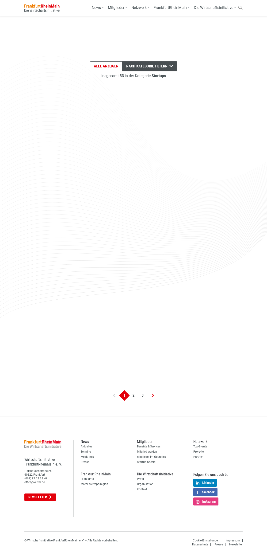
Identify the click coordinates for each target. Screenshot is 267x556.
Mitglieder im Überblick (151, 456)
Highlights (87, 479)
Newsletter (40, 497)
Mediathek (87, 456)
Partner (198, 456)
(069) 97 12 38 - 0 (35, 478)
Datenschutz (200, 544)
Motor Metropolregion (94, 484)
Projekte (198, 451)
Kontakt (142, 489)
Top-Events (200, 446)
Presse (85, 462)
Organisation (145, 484)
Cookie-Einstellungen (206, 540)
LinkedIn (205, 483)
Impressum (233, 540)
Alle (106, 66)
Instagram (206, 502)
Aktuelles (86, 446)
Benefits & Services (148, 446)
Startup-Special (146, 462)
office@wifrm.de (34, 482)
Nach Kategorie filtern (149, 66)
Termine (86, 451)
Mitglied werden (147, 451)
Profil (140, 479)
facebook (205, 492)
